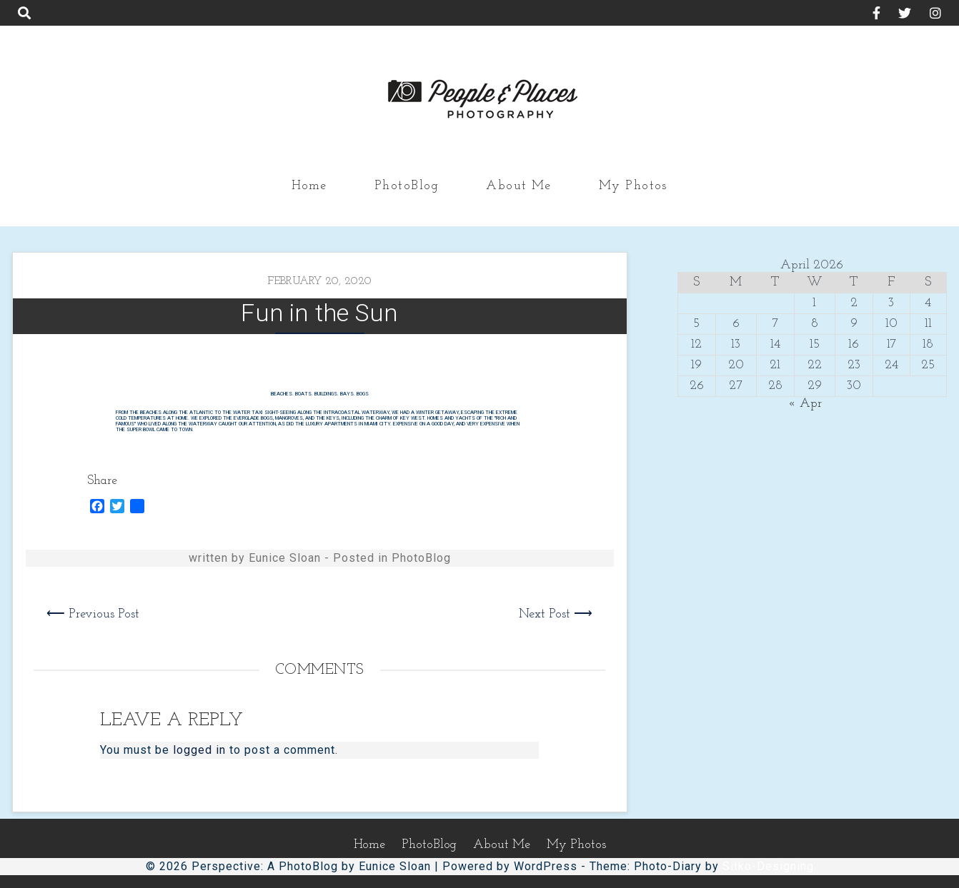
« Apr (805, 403)
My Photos (633, 186)
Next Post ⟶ (555, 614)
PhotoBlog (406, 186)
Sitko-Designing (768, 866)
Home (309, 186)
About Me (519, 186)
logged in (199, 750)
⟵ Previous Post (92, 614)
